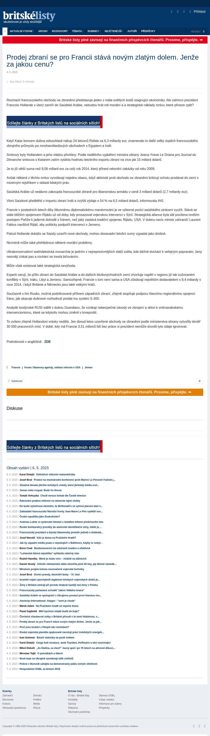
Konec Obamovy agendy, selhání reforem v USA (52, 367)
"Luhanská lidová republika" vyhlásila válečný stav (49, 553)
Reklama (73, 707)
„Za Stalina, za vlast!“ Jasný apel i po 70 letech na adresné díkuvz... (76, 648)
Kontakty (73, 699)
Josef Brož (25, 479)
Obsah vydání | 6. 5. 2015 (28, 468)
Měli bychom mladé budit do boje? (59, 611)
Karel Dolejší (26, 474)
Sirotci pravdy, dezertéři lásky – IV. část (57, 574)
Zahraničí (7, 695)
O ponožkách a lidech (50, 653)
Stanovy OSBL (107, 695)
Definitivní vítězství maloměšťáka (55, 474)
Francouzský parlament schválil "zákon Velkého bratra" (51, 590)
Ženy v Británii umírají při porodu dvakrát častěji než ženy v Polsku (58, 585)
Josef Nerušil (27, 537)
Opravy (72, 703)
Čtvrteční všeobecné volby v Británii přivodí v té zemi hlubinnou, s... (59, 616)
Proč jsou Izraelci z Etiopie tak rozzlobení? (44, 627)
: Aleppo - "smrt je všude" (47, 600)
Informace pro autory (110, 703)
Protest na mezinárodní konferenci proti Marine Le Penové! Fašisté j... (74, 479)
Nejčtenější (114, 31)
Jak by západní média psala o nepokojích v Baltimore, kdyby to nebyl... (60, 542)
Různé (36, 707)
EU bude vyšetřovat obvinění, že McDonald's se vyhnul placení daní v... (61, 506)
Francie (15, 367)
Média (36, 703)
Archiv (43, 31)
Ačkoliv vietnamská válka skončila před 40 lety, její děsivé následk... (76, 564)
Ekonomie (7, 699)
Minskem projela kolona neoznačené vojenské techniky (51, 569)
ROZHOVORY (60, 31)
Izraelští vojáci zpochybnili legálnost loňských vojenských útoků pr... (59, 579)
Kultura (6, 703)
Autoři (132, 31)
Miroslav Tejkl (27, 653)
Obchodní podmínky (79, 712)
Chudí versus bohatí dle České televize (63, 495)
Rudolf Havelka (28, 558)
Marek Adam (26, 606)
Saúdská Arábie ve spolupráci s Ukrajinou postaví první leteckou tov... (60, 595)
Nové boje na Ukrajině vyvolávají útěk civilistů (46, 658)
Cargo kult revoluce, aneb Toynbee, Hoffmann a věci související (73, 642)
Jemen (88, 367)
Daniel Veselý (27, 564)
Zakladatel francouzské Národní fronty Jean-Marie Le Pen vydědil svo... (61, 511)
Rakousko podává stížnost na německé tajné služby (49, 500)
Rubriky (94, 31)
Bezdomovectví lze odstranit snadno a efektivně (62, 548)
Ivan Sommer (27, 637)
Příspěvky (148, 31)
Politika (37, 699)
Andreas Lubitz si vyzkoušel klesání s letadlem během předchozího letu (61, 522)
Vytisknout (15, 381)
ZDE (47, 341)
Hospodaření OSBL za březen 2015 (39, 669)
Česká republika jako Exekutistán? (39, 516)
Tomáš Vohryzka (29, 495)
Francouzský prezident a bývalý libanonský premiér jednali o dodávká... (61, 532)
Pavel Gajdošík (28, 611)
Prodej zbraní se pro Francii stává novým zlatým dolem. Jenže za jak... (60, 621)
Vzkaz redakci (106, 699)
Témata (77, 31)
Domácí (37, 695)
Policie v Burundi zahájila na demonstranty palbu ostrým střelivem (58, 663)
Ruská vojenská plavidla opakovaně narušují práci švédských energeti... (61, 632)
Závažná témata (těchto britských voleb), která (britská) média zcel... (59, 485)
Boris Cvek (25, 548)
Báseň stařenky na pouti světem (55, 637)
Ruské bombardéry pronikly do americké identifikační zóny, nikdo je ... (60, 527)
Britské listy (31, 17)
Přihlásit (197, 11)
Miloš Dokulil (27, 648)
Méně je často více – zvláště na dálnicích (62, 558)
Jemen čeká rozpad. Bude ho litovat (40, 490)
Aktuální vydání (22, 31)
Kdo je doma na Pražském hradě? (56, 537)
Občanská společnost (14, 707)
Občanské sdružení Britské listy (42, 726)
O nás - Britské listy (78, 695)
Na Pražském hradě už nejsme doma (57, 606)
